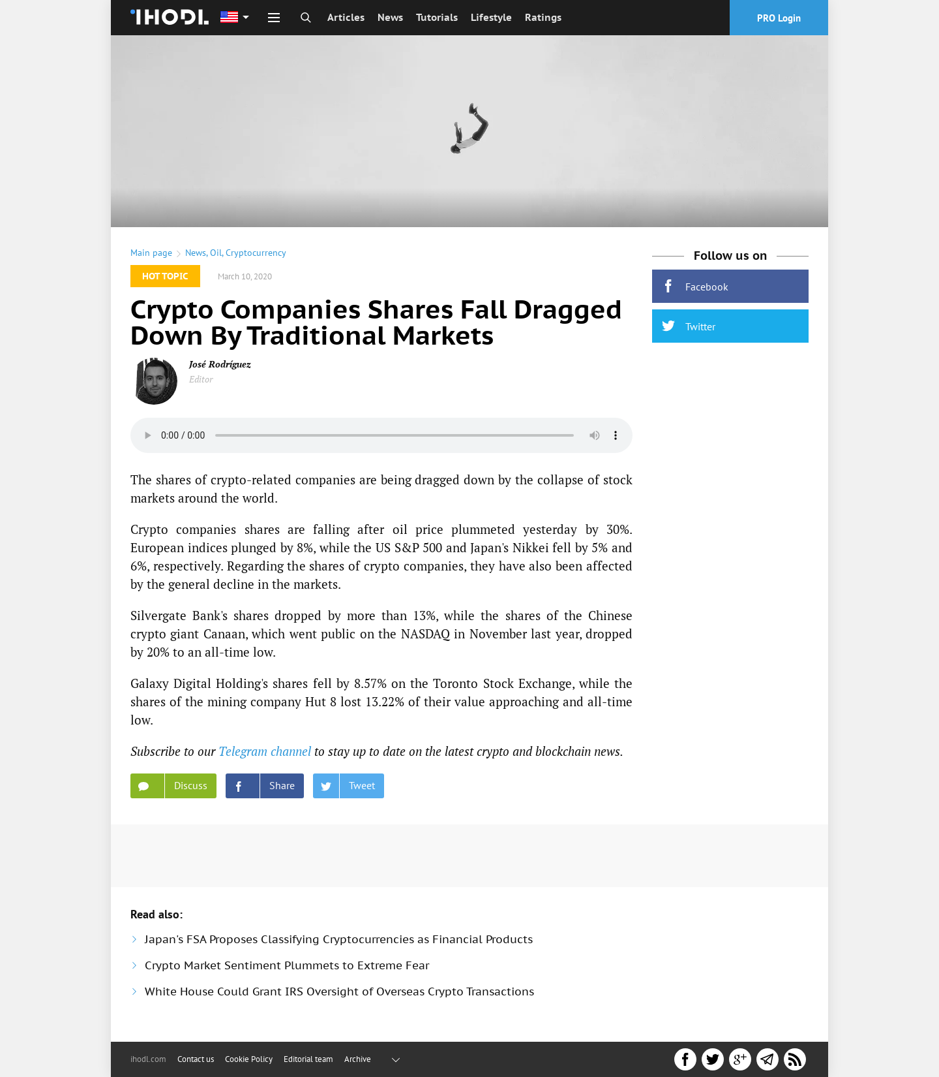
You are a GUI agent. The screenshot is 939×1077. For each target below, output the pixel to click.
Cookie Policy (249, 1059)
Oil (216, 252)
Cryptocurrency (256, 252)
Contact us (195, 1059)
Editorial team (308, 1059)
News (390, 17)
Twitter (688, 326)
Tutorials (437, 17)
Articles (346, 17)
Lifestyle (491, 17)
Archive (357, 1059)
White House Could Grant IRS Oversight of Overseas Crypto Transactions (339, 991)
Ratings (543, 17)
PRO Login (779, 18)
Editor (201, 379)
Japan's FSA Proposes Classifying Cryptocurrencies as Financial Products (339, 939)
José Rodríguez (220, 364)
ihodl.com (148, 1059)
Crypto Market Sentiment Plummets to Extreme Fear (287, 965)
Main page (151, 252)
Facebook (695, 286)
